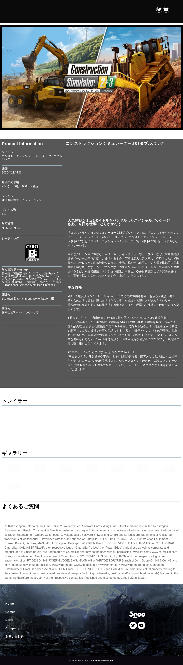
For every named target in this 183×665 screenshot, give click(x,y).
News (9, 620)
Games (10, 612)
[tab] (91, 506)
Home (9, 603)
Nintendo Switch (12, 228)
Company (12, 628)
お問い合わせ (14, 636)
